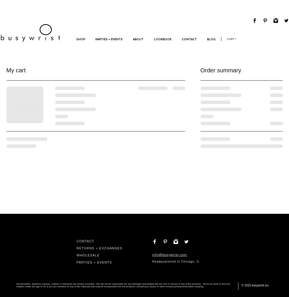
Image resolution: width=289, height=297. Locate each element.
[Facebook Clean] (154, 241)
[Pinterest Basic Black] (265, 20)
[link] (233, 39)
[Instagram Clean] (175, 241)
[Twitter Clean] (186, 241)
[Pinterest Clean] (165, 241)
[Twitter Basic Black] (286, 20)
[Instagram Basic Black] (275, 20)
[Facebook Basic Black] (254, 20)
